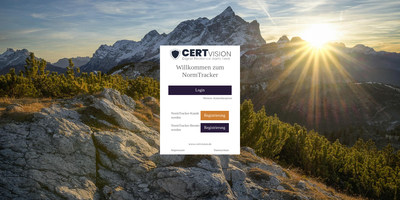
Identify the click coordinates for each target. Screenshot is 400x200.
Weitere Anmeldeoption (217, 98)
